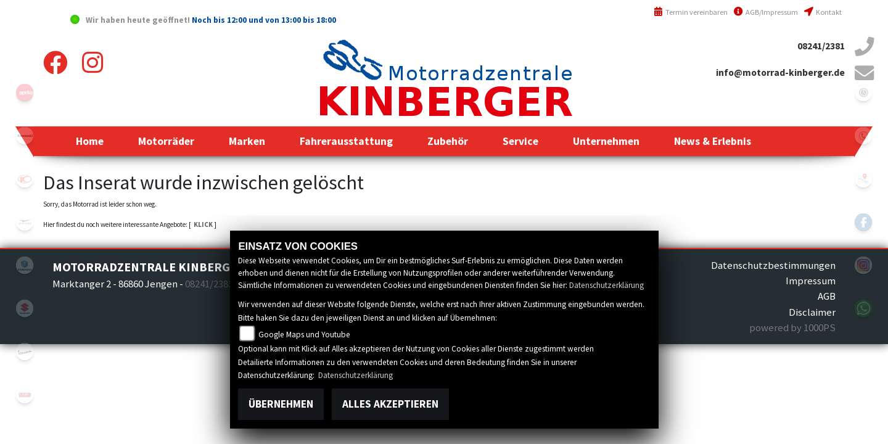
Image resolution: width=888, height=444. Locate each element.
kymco (24, 178)
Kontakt (823, 12)
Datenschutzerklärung (606, 285)
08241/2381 (821, 46)
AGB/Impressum (766, 12)
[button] (166, 141)
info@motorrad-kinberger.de (780, 72)
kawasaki (24, 135)
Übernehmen (281, 404)
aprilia (24, 92)
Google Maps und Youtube (304, 334)
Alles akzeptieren (390, 404)
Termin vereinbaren (690, 12)
